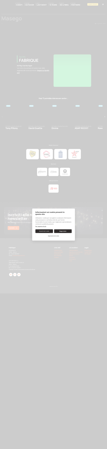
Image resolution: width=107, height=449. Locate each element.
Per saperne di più (40, 226)
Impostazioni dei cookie (53, 236)
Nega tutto (62, 231)
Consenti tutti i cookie (44, 231)
